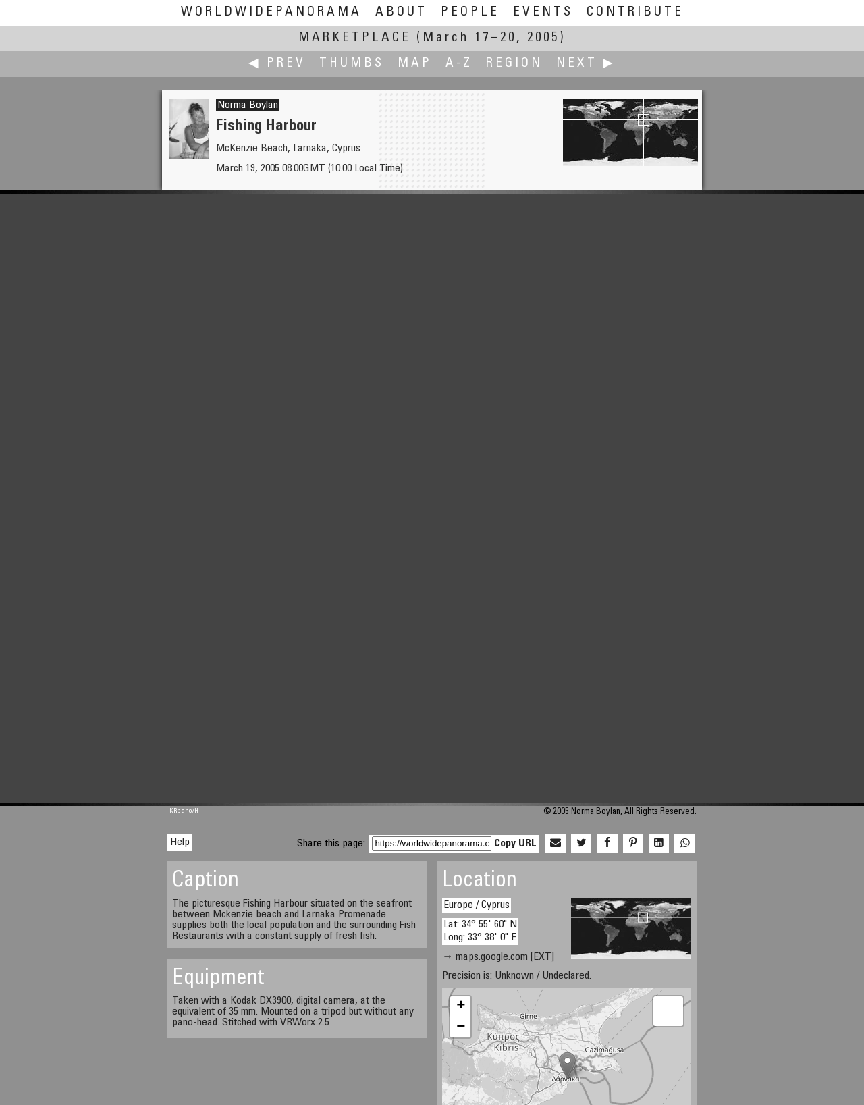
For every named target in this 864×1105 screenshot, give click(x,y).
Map (415, 63)
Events (543, 12)
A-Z (459, 63)
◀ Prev (277, 63)
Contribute (635, 12)
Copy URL (515, 843)
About (401, 12)
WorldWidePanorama (271, 12)
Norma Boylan (247, 105)
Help (180, 842)
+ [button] (460, 1006)
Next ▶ (586, 63)
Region (514, 63)
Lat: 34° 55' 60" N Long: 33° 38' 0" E (480, 931)
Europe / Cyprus (476, 905)
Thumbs (351, 63)
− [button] (460, 1027)
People (470, 12)
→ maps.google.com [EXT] (498, 957)
